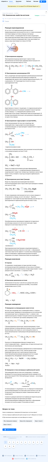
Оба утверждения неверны (10, 421)
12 (9, 446)
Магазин (36, 1)
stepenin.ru (4, 1)
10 (41, 442)
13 (13, 446)
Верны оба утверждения (26, 421)
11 (5, 446)
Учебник (16, 13)
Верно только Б (38, 421)
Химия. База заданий (7, 13)
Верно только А (7, 424)
